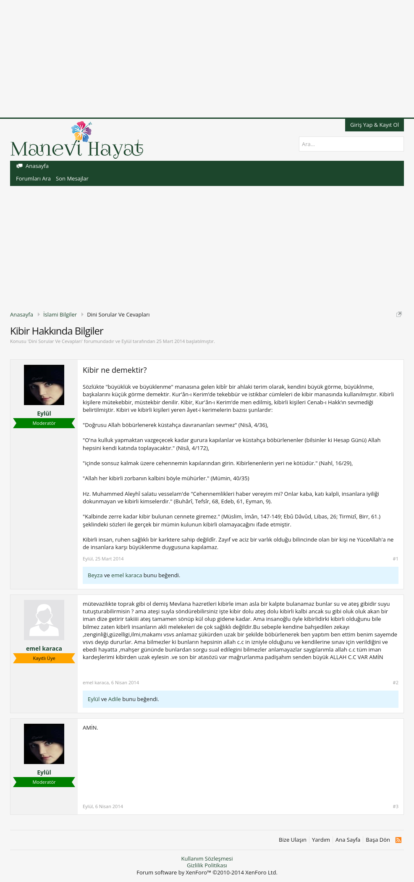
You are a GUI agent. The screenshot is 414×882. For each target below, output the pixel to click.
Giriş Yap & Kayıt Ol (374, 124)
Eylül (126, 341)
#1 (395, 559)
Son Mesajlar (72, 178)
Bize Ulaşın (293, 839)
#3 (395, 806)
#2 (395, 683)
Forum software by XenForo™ (207, 872)
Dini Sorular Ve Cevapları (55, 341)
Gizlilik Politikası (207, 865)
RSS (398, 840)
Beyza (95, 575)
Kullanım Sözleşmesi (207, 858)
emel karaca (126, 575)
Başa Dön (378, 839)
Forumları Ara (33, 178)
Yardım (321, 839)
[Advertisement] (207, 59)
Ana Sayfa (347, 839)
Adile (114, 699)
